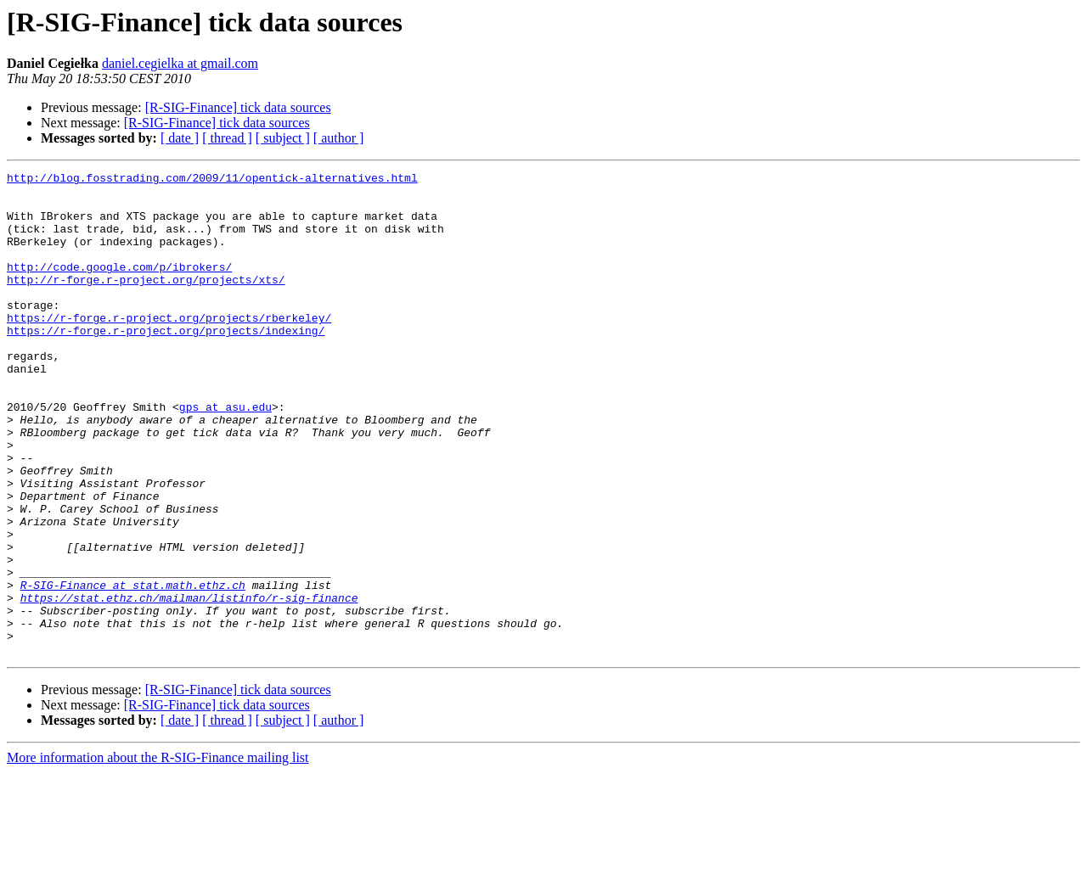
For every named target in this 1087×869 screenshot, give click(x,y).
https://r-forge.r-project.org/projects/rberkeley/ (169, 348)
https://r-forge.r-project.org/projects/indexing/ (165, 363)
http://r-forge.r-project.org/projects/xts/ (146, 302)
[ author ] (338, 138)
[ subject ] (283, 138)
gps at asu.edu (225, 455)
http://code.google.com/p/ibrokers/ (119, 286)
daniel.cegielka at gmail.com (180, 63)
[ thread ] (227, 138)
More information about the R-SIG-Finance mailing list (158, 854)
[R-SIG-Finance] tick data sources (238, 107)
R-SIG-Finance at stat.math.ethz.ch (132, 668)
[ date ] (180, 138)
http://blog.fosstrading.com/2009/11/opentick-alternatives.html (212, 180)
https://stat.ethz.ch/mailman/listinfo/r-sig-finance (189, 684)
